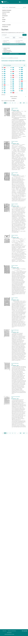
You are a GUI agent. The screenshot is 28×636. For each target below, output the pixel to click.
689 (24, 102)
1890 (20, 79)
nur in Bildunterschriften (20, 42)
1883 (11, 92)
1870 (11, 67)
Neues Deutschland (6, 42)
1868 (2, 90)
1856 (2, 67)
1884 (20, 67)
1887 (20, 73)
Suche (7, 7)
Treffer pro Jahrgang (7, 65)
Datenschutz (4, 630)
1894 (20, 86)
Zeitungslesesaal (5, 26)
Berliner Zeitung (6, 40)
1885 (20, 69)
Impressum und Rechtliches (12, 630)
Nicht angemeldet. (24, 630)
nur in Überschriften (19, 40)
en (25, 7)
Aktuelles (3, 19)
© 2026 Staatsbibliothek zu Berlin (9, 634)
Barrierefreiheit (9, 632)
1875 (11, 77)
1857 (2, 69)
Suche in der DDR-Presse (14, 44)
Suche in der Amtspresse (14, 53)
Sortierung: (3, 94)
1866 (2, 86)
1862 (2, 79)
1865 (2, 84)
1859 (2, 73)
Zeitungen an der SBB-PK (6, 24)
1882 (11, 90)
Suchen (24, 34)
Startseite (3, 7)
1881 (11, 88)
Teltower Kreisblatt (6, 52)
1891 (20, 81)
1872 (11, 71)
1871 (11, 69)
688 (20, 102)
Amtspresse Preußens (6, 12)
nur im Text (18, 41)
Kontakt (3, 21)
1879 (11, 84)
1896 (20, 90)
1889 (20, 77)
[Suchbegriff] (12, 35)
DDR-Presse (4, 13)
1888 (20, 75)
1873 (11, 73)
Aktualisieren (14, 98)
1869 (2, 92)
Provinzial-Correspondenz (7, 51)
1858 (2, 71)
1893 (20, 84)
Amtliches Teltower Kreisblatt (6, 49)
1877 (11, 81)
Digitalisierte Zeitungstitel (6, 10)
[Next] (27, 103)
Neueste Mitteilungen (7, 50)
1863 (2, 81)
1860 (2, 75)
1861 (2, 77)
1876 (11, 79)
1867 (2, 88)
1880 (11, 86)
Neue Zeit (5, 41)
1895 (20, 88)
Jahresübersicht (5, 15)
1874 (11, 75)
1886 (20, 71)
